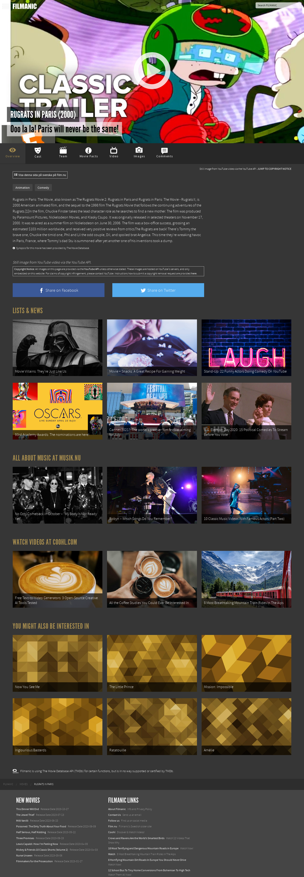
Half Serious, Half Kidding (31, 820)
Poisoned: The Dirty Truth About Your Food (41, 814)
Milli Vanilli (22, 808)
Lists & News (28, 310)
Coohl (111, 820)
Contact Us (114, 802)
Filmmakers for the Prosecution (34, 849)
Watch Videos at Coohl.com (45, 536)
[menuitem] (8, 773)
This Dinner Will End (27, 797)
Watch (111, 842)
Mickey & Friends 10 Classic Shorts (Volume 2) (42, 837)
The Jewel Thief (25, 802)
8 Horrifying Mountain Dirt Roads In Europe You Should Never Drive (147, 848)
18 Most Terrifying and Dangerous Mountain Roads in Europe (143, 836)
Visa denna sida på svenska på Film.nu (40, 175)
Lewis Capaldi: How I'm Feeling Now (37, 832)
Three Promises (25, 826)
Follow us (113, 808)
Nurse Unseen (24, 843)
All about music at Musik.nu (47, 454)
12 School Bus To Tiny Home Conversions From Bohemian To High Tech (149, 858)
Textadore (114, 868)
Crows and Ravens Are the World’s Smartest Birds (136, 826)
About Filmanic (117, 797)
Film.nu (112, 814)
